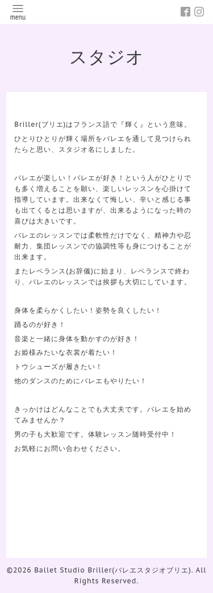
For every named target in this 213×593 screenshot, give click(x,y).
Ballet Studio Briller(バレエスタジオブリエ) (112, 570)
